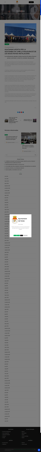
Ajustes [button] (21, 235)
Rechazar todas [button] (25, 235)
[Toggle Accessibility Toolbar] (39, 450)
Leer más (15, 235)
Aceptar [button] (18, 235)
